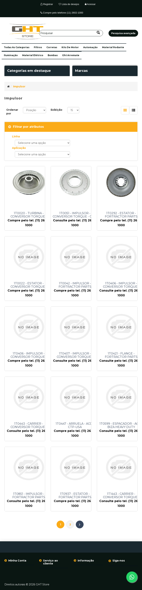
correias (51, 47)
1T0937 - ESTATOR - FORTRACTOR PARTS (75, 495)
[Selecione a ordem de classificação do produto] (34, 110)
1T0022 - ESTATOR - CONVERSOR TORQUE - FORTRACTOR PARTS (29, 285)
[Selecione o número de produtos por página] (73, 110)
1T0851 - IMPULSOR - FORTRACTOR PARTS (28, 495)
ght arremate (70, 55)
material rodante (113, 47)
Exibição (56, 109)
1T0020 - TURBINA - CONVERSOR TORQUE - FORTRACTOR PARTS (29, 215)
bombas (53, 55)
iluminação (11, 55)
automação (90, 47)
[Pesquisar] (71, 33)
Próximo (80, 524)
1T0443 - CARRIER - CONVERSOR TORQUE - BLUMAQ (29, 425)
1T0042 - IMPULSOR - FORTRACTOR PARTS (75, 285)
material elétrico (32, 55)
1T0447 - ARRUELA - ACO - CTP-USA (75, 425)
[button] (17, 47)
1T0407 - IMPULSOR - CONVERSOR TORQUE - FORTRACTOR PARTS (75, 355)
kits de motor (70, 47)
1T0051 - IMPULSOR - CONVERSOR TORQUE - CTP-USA (75, 215)
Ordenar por (12, 111)
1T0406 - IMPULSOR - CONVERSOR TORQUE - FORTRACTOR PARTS (29, 355)
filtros (38, 47)
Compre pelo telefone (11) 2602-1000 (61, 12)
